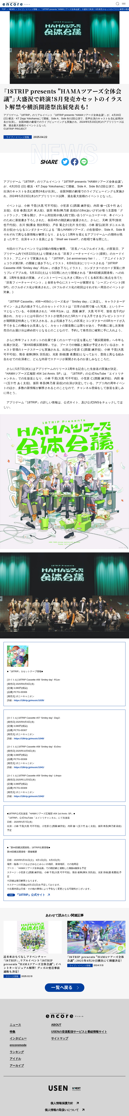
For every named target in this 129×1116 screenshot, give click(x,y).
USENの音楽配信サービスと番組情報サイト (79, 1031)
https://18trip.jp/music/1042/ (29, 796)
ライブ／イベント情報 (27, 9)
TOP (4, 9)
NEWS (12, 9)
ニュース (15, 1024)
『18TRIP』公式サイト (30, 894)
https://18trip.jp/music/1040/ (29, 738)
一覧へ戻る (61, 987)
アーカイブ (17, 1065)
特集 (12, 1031)
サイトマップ (59, 1038)
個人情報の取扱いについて (62, 1109)
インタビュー (18, 1038)
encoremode (18, 1045)
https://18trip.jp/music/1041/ (29, 767)
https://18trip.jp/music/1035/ (29, 700)
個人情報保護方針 (61, 1103)
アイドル (15, 1058)
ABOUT (56, 1024)
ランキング (17, 1051)
